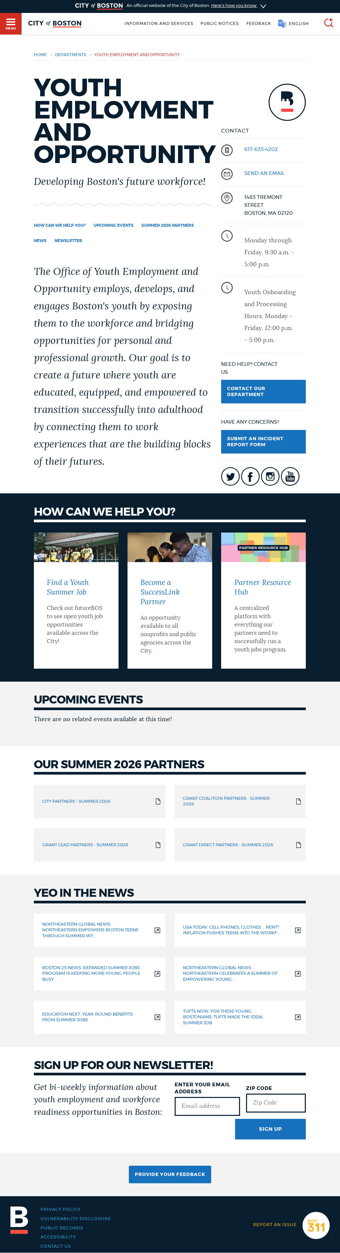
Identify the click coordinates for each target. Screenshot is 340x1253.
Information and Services (159, 24)
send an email (264, 173)
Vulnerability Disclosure (76, 1218)
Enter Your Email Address (202, 1088)
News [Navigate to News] (40, 241)
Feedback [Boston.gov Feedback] (258, 24)
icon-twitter (230, 476)
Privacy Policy (61, 1209)
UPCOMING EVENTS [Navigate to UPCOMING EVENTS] (113, 225)
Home (40, 55)
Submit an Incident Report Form (255, 442)
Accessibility (58, 1237)
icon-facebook (250, 476)
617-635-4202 (261, 149)
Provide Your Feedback (170, 1174)
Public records (62, 1228)
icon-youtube (290, 476)
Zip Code (259, 1088)
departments (70, 55)
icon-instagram (270, 476)
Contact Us (56, 1246)
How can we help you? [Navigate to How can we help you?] (60, 225)
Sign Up (270, 1129)
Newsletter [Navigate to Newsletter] (68, 241)
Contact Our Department (246, 391)
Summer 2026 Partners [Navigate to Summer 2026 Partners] (167, 225)
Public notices (220, 24)
